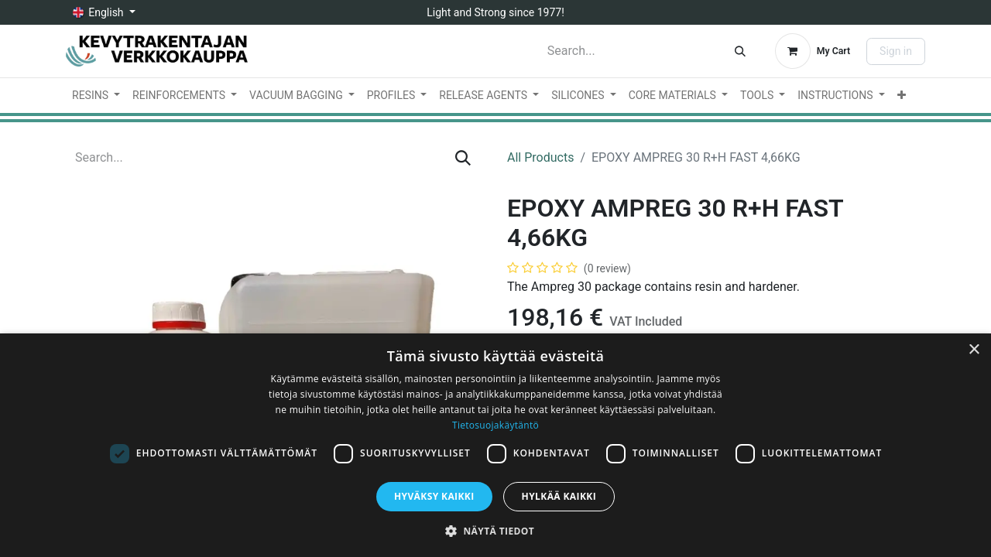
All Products (540, 157)
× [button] (973, 350)
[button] (495, 530)
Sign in (896, 51)
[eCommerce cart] (812, 51)
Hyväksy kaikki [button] (434, 496)
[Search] (740, 51)
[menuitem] (96, 95)
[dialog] (495, 445)
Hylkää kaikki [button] (559, 496)
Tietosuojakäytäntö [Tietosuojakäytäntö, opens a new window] (495, 425)
